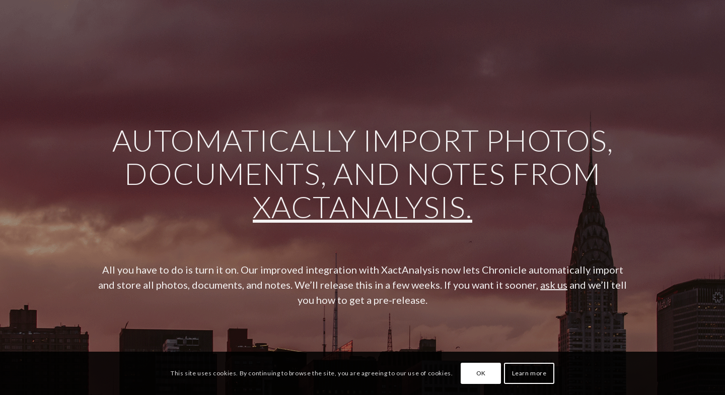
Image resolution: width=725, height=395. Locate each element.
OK (481, 373)
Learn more (529, 373)
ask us (553, 285)
